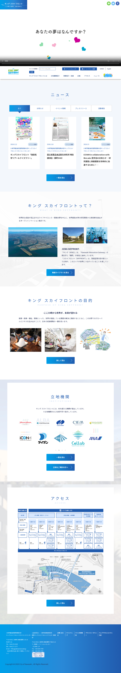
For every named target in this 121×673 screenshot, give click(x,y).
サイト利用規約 (79, 634)
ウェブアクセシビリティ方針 (106, 634)
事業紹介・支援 (68, 76)
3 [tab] (62, 450)
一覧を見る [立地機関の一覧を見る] (60, 457)
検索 (31, 72)
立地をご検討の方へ (60, 467)
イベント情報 (61, 108)
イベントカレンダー (70, 69)
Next (104, 434)
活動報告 (101, 108)
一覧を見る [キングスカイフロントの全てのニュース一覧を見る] (60, 177)
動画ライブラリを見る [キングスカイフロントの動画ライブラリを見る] (60, 272)
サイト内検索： (34, 69)
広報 (78, 76)
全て (19, 108)
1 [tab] (56, 450)
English (109, 69)
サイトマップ (69, 634)
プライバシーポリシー (91, 634)
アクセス (87, 76)
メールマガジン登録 (88, 69)
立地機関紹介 (55, 76)
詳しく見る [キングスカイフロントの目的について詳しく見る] (60, 360)
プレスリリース (81, 108)
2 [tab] (59, 450)
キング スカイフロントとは (38, 76)
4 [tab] (65, 450)
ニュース (96, 76)
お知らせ (40, 108)
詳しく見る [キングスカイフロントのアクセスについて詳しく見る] (60, 603)
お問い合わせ (60, 634)
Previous (17, 434)
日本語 (102, 69)
